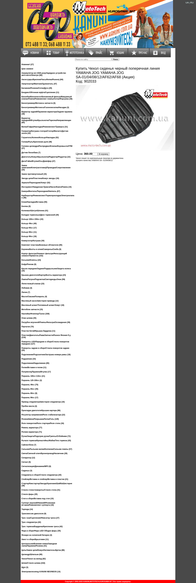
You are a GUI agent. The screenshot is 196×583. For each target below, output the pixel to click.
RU (192, 2)
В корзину (103, 154)
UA (187, 2)
